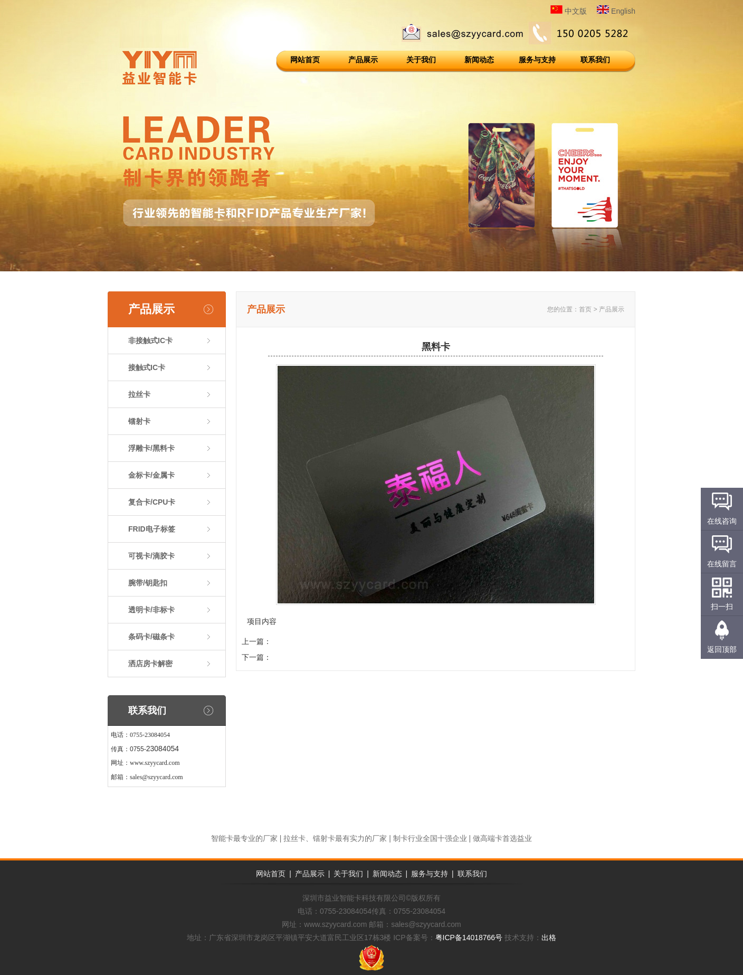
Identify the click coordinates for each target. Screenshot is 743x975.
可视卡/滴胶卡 (151, 556)
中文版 (568, 11)
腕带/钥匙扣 (147, 583)
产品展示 (363, 59)
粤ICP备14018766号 (469, 937)
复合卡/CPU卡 (151, 502)
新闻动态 (479, 59)
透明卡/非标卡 (151, 609)
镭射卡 (139, 421)
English (616, 11)
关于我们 (421, 59)
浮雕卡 (282, 641)
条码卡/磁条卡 (151, 636)
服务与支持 (537, 59)
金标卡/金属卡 (151, 475)
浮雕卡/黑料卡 (151, 448)
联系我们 (595, 59)
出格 (548, 937)
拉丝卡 (139, 394)
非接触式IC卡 (150, 340)
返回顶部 (722, 649)
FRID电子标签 (151, 529)
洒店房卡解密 (150, 663)
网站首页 (305, 59)
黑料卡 (282, 657)
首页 (585, 309)
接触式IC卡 (146, 367)
